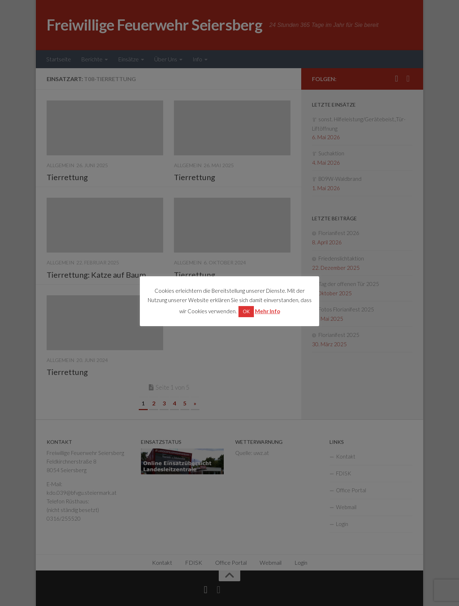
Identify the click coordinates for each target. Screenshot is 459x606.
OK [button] (246, 311)
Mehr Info (267, 311)
